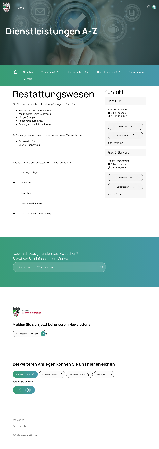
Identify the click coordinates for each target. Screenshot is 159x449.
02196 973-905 (117, 116)
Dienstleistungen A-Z (108, 72)
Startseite (17, 72)
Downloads (26, 182)
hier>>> (67, 162)
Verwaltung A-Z (49, 72)
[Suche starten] (101, 267)
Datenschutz (19, 426)
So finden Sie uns (79, 374)
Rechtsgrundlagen (29, 172)
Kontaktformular (49, 374)
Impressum (18, 419)
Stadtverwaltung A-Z (78, 72)
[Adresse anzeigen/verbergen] (125, 126)
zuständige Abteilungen (32, 203)
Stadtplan (101, 374)
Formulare (26, 193)
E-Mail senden (117, 112)
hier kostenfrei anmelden (27, 333)
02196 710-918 (117, 167)
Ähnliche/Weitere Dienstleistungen (37, 213)
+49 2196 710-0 (25, 374)
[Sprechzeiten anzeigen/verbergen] (125, 135)
